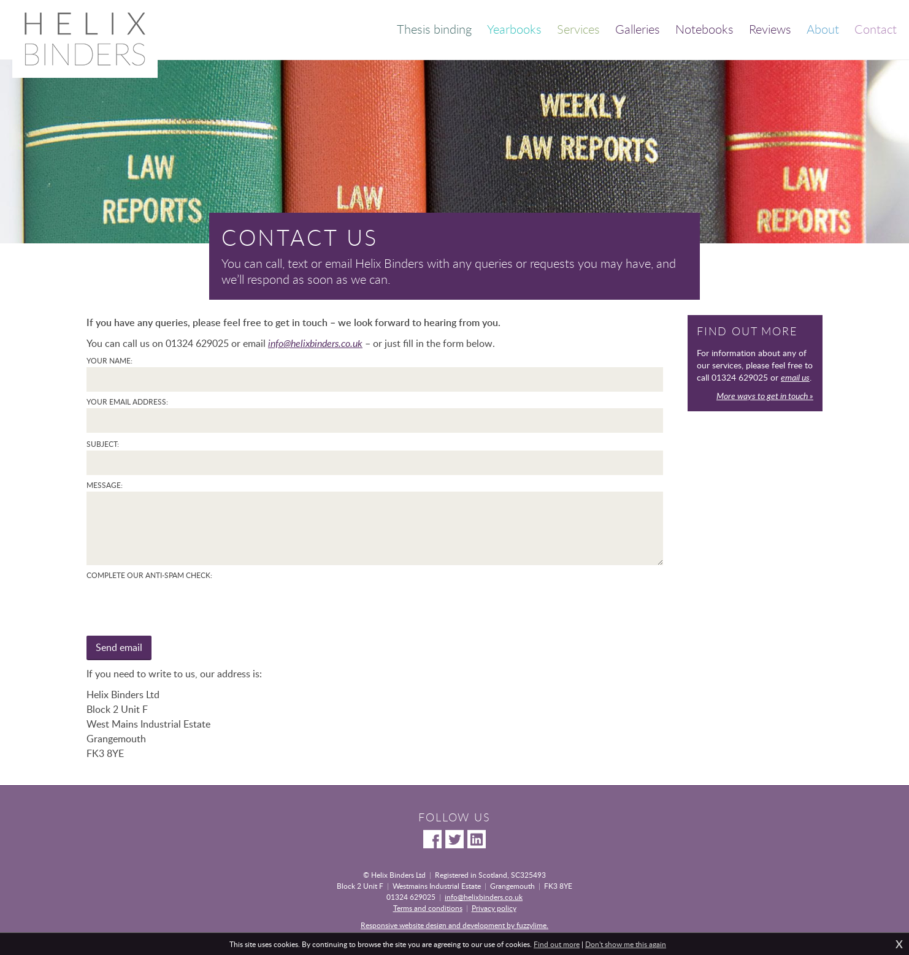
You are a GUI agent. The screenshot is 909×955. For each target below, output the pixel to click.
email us (795, 377)
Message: (104, 485)
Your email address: (127, 401)
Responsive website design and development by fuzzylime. (454, 925)
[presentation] (179, 606)
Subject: (102, 444)
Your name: (109, 360)
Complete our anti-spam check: (149, 575)
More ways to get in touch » (764, 395)
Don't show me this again (625, 944)
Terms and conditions (427, 908)
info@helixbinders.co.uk (315, 343)
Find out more (557, 944)
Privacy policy (494, 908)
